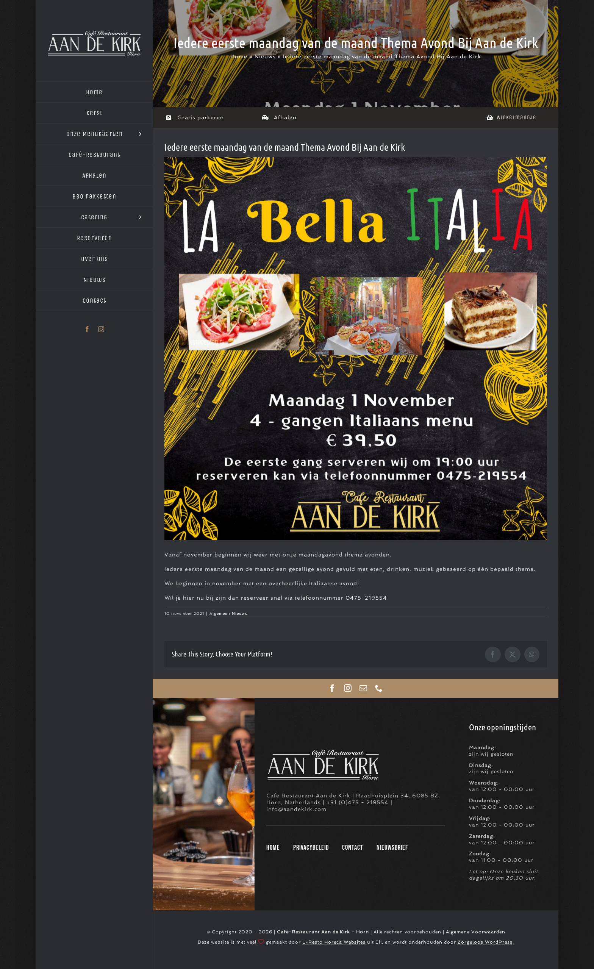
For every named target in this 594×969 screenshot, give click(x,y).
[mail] (363, 688)
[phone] (379, 688)
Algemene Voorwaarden (475, 932)
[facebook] (332, 688)
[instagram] (348, 688)
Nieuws (265, 56)
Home (238, 56)
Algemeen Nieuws (228, 613)
